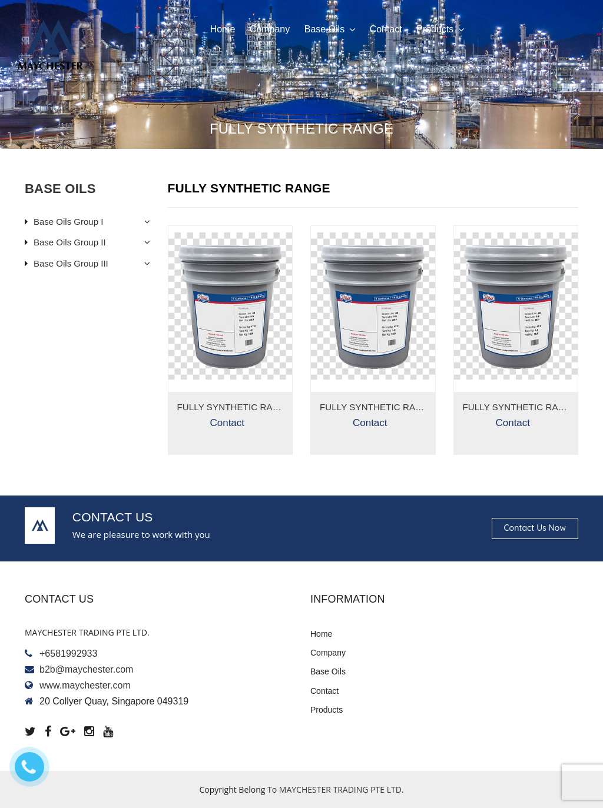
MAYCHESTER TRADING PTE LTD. (341, 789)
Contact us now (535, 528)
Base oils (329, 29)
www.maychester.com (85, 685)
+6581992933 (68, 654)
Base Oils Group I (68, 222)
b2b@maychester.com (86, 669)
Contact (386, 29)
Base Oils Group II (70, 242)
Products (440, 29)
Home (223, 29)
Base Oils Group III (71, 263)
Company (270, 29)
